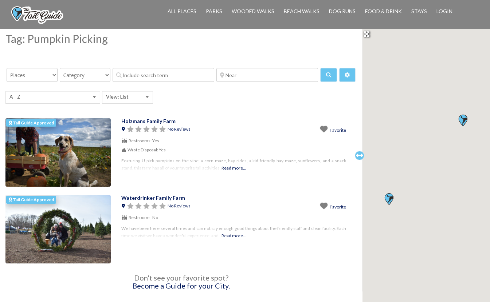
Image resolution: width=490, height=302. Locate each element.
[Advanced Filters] (347, 75)
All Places (182, 11)
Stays (419, 11)
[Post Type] (32, 75)
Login (444, 11)
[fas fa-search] (328, 75)
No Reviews (179, 129)
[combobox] (52, 97)
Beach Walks (302, 11)
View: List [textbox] (117, 97)
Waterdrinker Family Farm (153, 198)
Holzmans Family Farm (148, 121)
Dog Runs (342, 11)
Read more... (234, 168)
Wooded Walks (253, 11)
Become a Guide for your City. (181, 285)
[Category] (85, 75)
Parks (214, 11)
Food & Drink (383, 11)
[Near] (267, 75)
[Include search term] (163, 75)
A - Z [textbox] (14, 97)
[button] (388, 199)
